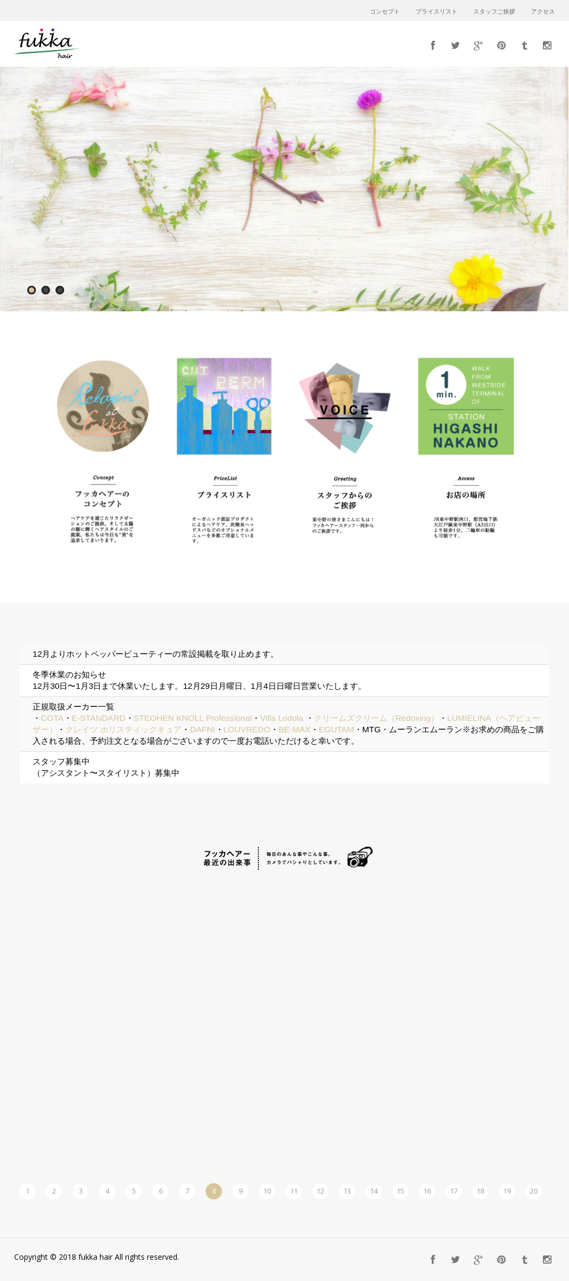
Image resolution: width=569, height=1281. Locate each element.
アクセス (543, 12)
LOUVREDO (247, 729)
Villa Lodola (281, 718)
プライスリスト (436, 12)
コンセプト (385, 12)
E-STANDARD (99, 718)
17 (453, 1191)
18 (480, 1191)
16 (427, 1191)
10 (267, 1191)
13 (347, 1191)
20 (533, 1191)
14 (374, 1191)
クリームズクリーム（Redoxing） (376, 718)
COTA (52, 718)
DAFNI (202, 729)
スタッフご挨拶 (494, 12)
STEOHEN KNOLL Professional (193, 718)
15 (400, 1191)
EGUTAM (336, 729)
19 (507, 1191)
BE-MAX (295, 729)
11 (294, 1191)
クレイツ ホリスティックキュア (123, 729)
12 (320, 1191)
